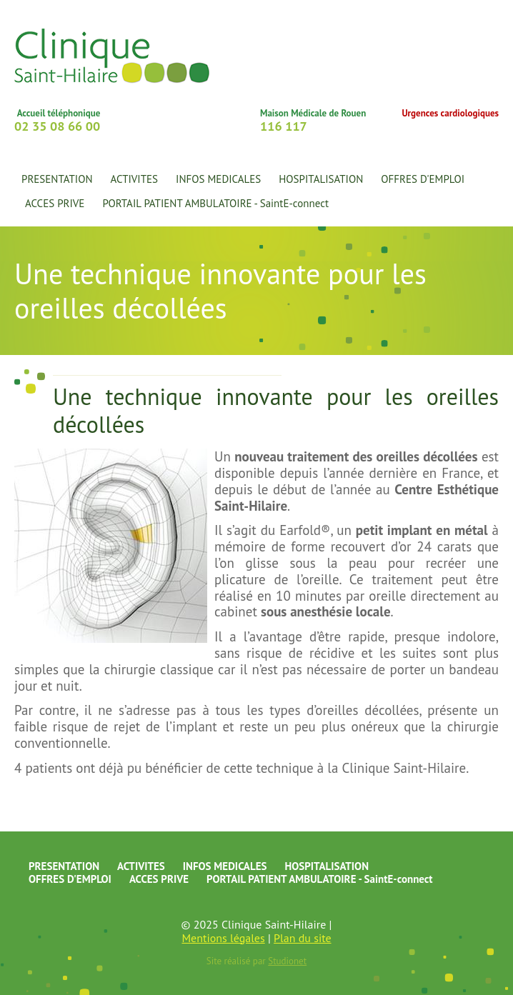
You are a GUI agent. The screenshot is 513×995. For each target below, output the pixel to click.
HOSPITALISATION (326, 866)
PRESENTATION (64, 866)
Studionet (287, 961)
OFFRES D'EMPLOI (422, 179)
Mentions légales (222, 938)
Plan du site (302, 938)
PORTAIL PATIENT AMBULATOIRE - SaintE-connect (215, 203)
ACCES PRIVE (54, 203)
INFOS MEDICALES (218, 179)
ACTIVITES (141, 866)
